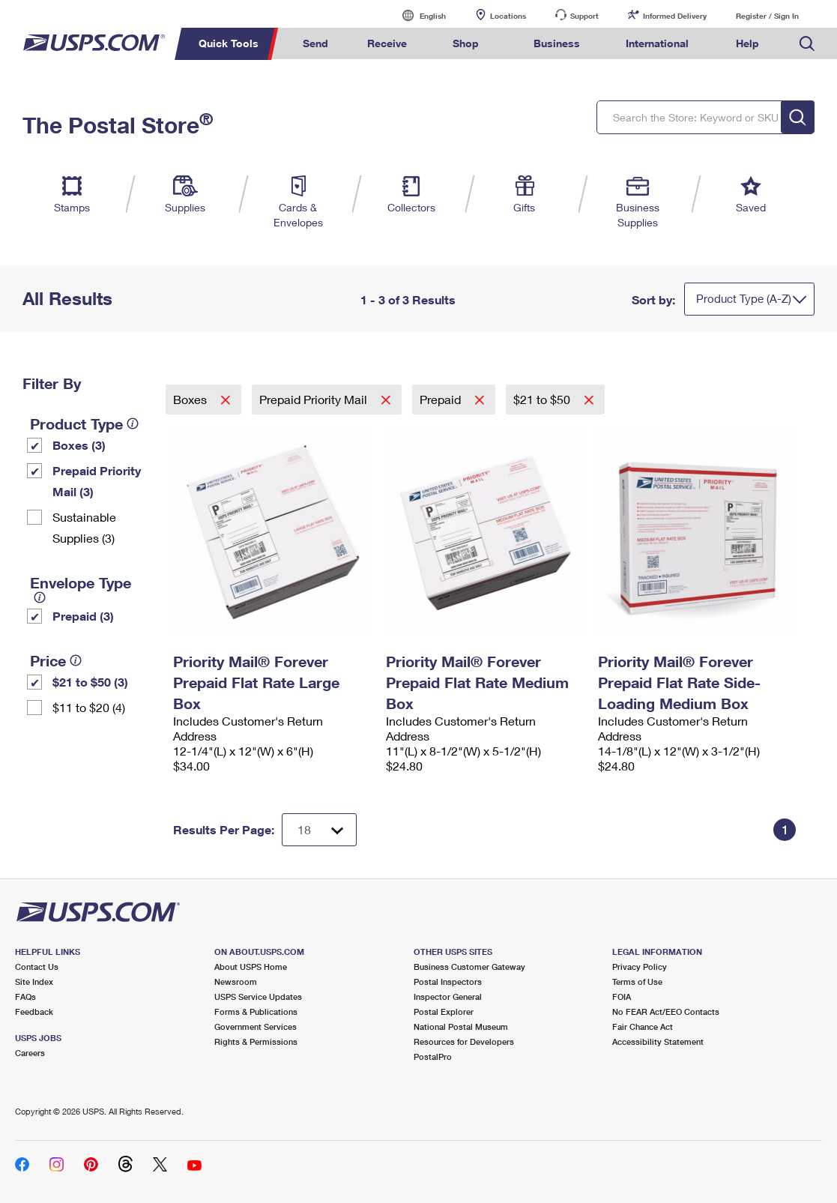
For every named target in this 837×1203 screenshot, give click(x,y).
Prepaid (442, 399)
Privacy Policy (639, 966)
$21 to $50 (543, 399)
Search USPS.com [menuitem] (807, 44)
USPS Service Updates (258, 996)
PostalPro (433, 1056)
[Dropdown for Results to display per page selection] (319, 829)
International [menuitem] (657, 43)
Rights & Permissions (255, 1041)
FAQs (25, 996)
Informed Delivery (675, 15)
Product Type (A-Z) (743, 298)
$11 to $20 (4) (88, 707)
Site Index (34, 981)
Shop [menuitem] (466, 43)
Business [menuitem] (557, 43)
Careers (30, 1053)
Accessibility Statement (658, 1041)
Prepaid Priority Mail (314, 399)
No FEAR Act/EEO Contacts (665, 1011)
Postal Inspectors (448, 981)
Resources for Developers (464, 1041)
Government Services (255, 1026)
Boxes (191, 399)
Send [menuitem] (315, 43)
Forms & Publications (255, 1011)
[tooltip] (133, 423)
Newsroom (235, 981)
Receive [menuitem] (387, 43)
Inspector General (448, 996)
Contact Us (36, 966)
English (417, 15)
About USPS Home (250, 966)
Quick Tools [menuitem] (229, 43)
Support (584, 15)
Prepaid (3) (83, 616)
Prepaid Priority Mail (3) (96, 480)
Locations (508, 15)
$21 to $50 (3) (90, 682)
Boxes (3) (79, 445)
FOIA (621, 996)
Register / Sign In (767, 15)
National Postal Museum (461, 1026)
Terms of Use (637, 981)
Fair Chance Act (642, 1026)
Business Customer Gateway (469, 966)
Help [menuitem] (747, 43)
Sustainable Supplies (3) (84, 527)
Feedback (34, 1011)
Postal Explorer (444, 1011)
